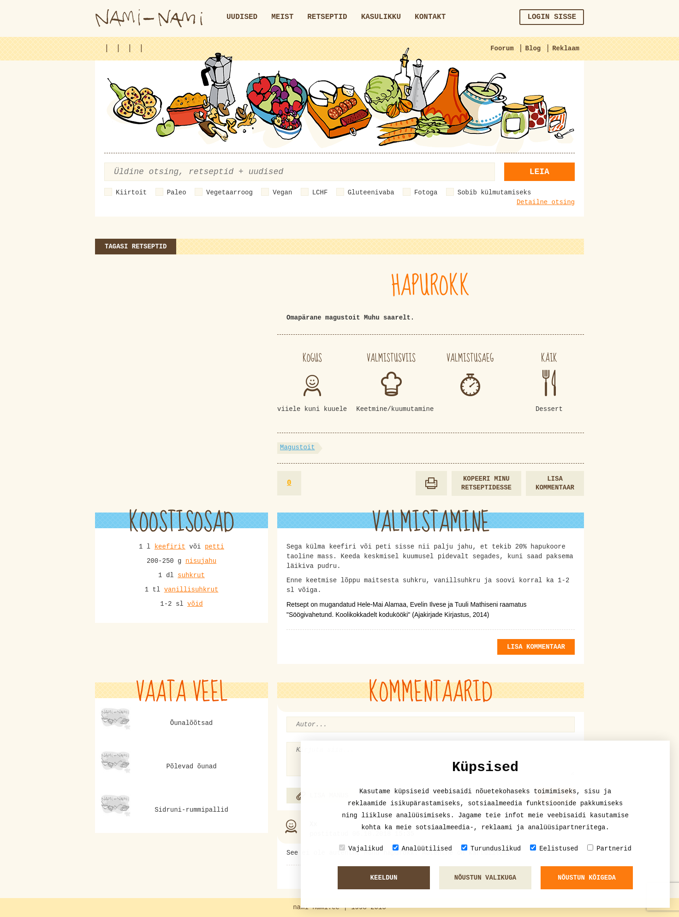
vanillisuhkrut (191, 589)
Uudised (241, 17)
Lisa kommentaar (555, 483)
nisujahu (200, 561)
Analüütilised (422, 848)
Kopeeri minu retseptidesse (486, 483)
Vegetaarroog (229, 192)
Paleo (176, 192)
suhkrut (191, 575)
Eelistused (554, 848)
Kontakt (430, 17)
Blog (533, 48)
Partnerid (609, 848)
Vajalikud (361, 848)
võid (195, 604)
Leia (539, 171)
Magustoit (297, 447)
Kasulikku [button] (381, 17)
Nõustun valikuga (485, 877)
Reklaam (565, 48)
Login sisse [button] (551, 17)
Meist (282, 17)
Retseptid (327, 17)
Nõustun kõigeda (587, 877)
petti (214, 546)
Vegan (282, 192)
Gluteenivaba (371, 192)
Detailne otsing (546, 202)
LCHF (320, 192)
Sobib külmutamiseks (494, 192)
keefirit (170, 546)
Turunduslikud (491, 848)
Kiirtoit (131, 192)
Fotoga (425, 192)
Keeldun (384, 877)
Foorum (501, 48)
